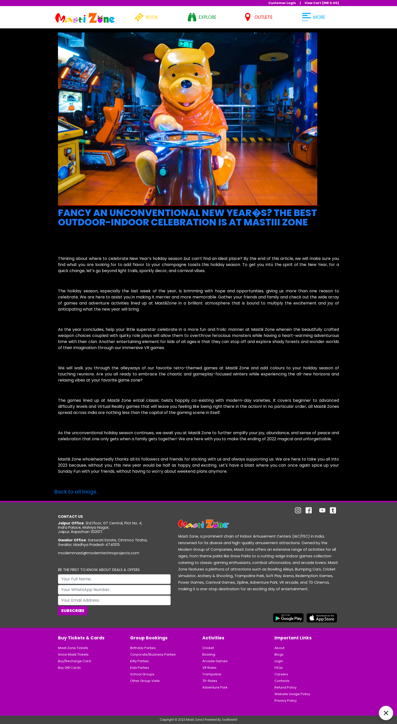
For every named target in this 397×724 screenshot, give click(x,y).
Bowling (208, 654)
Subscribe (72, 611)
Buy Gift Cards (69, 667)
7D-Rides (209, 680)
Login (278, 661)
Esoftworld (229, 720)
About (279, 647)
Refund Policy (285, 687)
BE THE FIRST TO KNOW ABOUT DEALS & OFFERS (99, 570)
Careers (281, 674)
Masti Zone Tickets (73, 647)
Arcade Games (215, 661)
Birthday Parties (143, 647)
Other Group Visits (145, 680)
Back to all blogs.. (76, 491)
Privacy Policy (285, 700)
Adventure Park (215, 687)
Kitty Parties (139, 661)
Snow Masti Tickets (73, 654)
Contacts (281, 680)
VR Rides (209, 667)
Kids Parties (139, 667)
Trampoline (211, 674)
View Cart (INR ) (322, 3)
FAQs (278, 667)
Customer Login (282, 3)
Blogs (279, 654)
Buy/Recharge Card (74, 661)
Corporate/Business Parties (153, 654)
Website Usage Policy (292, 694)
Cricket (208, 647)
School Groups (142, 674)
